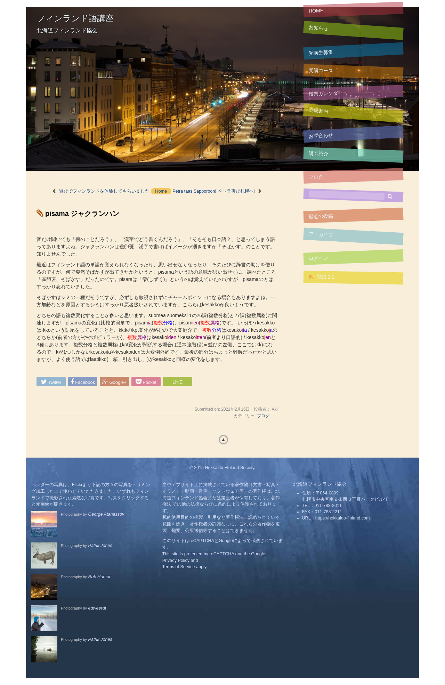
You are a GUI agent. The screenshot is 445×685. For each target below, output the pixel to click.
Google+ (114, 382)
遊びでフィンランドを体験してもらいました (104, 191)
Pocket (146, 382)
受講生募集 (321, 52)
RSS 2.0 (321, 277)
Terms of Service (178, 566)
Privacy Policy (175, 560)
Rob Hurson (99, 576)
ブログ (316, 177)
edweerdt (97, 608)
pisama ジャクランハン (82, 213)
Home (161, 191)
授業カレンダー (326, 93)
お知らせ (319, 27)
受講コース (321, 70)
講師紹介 (319, 153)
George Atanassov (106, 514)
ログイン (319, 258)
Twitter (51, 382)
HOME (316, 11)
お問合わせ (321, 135)
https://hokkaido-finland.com (342, 518)
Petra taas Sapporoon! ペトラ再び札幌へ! (213, 191)
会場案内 (319, 110)
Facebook (83, 382)
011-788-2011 (328, 505)
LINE (177, 382)
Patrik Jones (100, 545)
